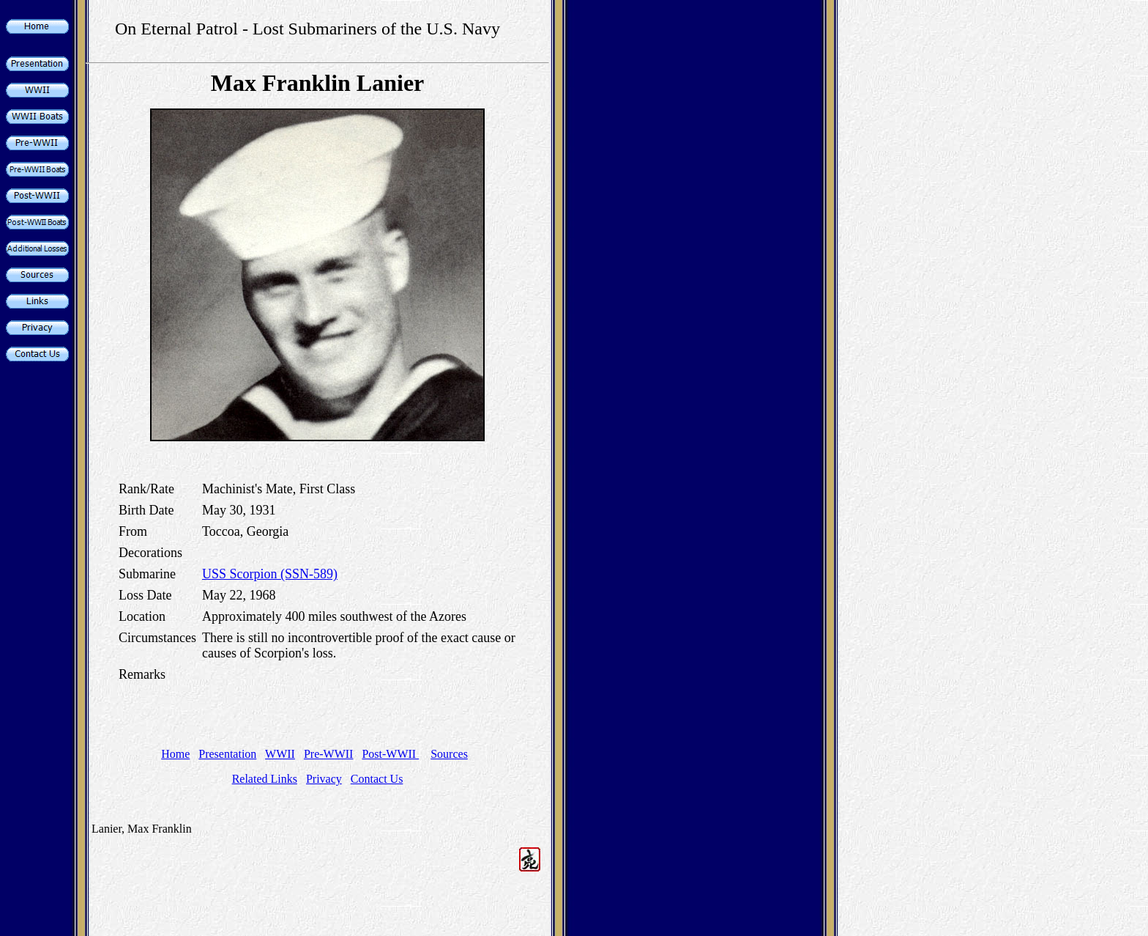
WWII (280, 754)
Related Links (264, 779)
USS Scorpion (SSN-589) (270, 574)
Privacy (324, 779)
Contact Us (377, 779)
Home (175, 754)
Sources (449, 754)
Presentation (227, 754)
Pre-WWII (329, 754)
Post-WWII (390, 754)
